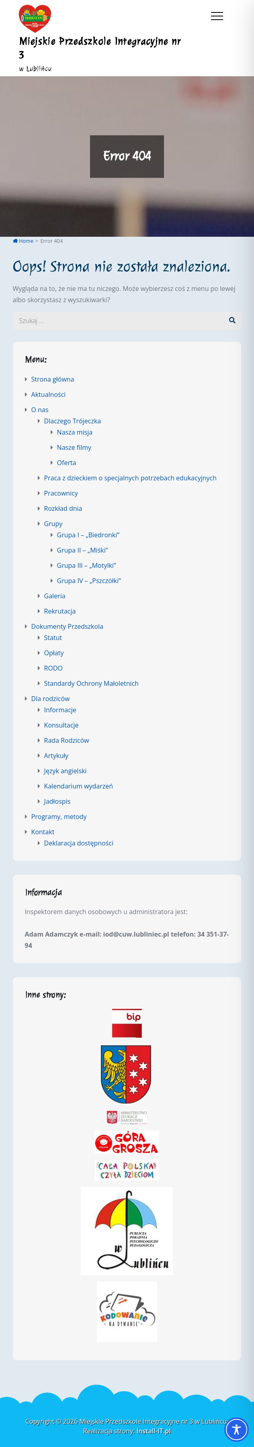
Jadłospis (57, 801)
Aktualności (48, 394)
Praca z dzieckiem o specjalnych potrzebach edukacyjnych (130, 478)
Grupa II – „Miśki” (82, 550)
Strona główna (52, 379)
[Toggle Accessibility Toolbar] (236, 1429)
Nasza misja (75, 432)
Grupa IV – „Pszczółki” (89, 580)
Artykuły (56, 755)
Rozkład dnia (63, 508)
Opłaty (54, 652)
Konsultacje (61, 725)
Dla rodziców (50, 698)
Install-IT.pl (154, 1431)
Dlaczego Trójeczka (72, 421)
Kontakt (43, 831)
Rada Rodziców (66, 740)
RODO (53, 668)
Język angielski (65, 770)
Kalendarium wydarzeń (78, 786)
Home (23, 240)
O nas (40, 409)
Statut (53, 637)
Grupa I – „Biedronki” (88, 534)
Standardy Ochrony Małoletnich (91, 683)
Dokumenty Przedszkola (67, 626)
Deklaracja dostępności (78, 843)
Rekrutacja (60, 611)
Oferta (66, 462)
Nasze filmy (74, 447)
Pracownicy (61, 493)
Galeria (55, 595)
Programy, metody (59, 816)
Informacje (60, 709)
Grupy (53, 523)
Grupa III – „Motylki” (86, 565)
